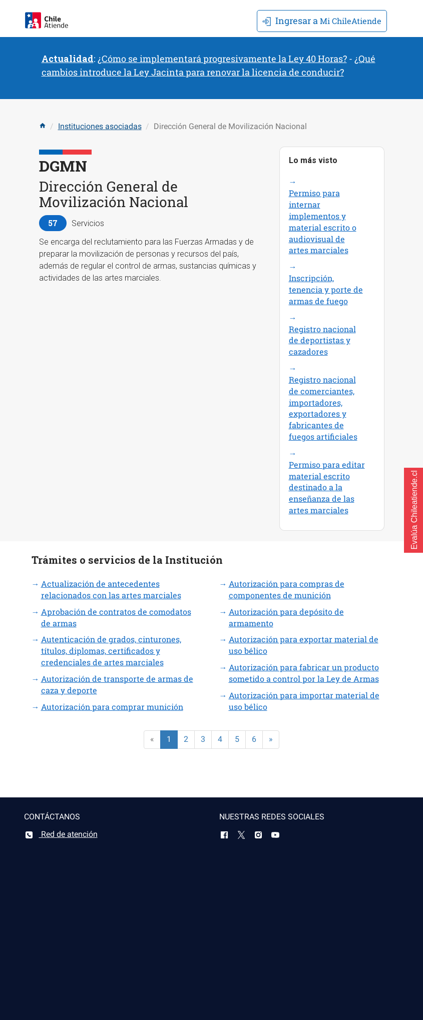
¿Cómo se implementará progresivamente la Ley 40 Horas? (222, 59)
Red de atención (61, 834)
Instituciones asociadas (100, 126)
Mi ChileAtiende (321, 21)
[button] (413, 510)
